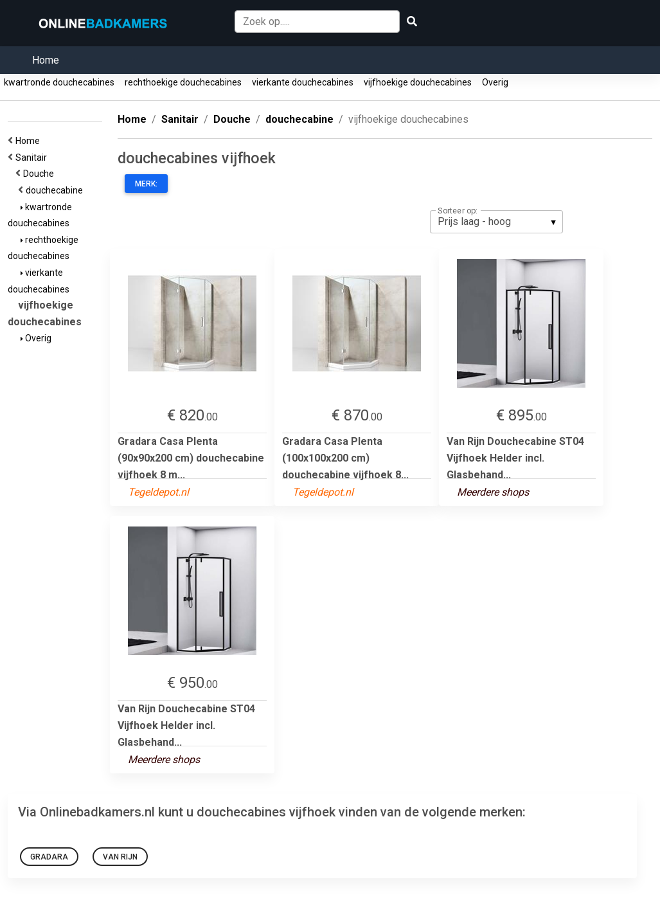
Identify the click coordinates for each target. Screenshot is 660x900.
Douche (40, 173)
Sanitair (33, 157)
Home (45, 60)
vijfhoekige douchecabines (418, 82)
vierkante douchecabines (302, 82)
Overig (495, 82)
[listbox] (496, 221)
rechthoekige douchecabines (183, 82)
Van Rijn (120, 856)
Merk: (146, 183)
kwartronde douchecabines (59, 82)
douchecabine (56, 190)
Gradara (49, 856)
